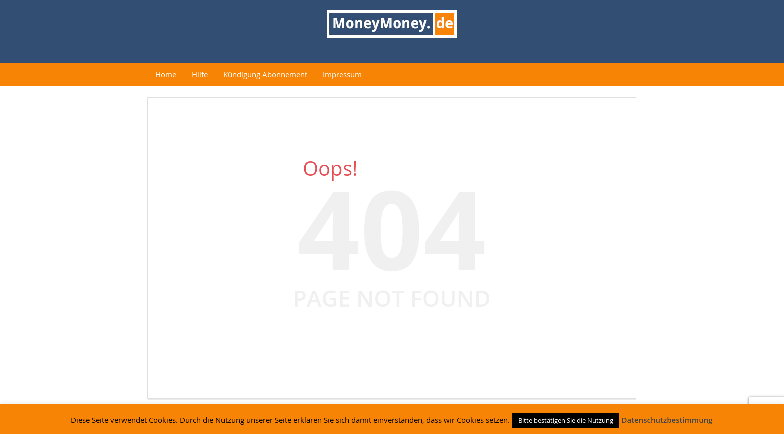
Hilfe (200, 74)
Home (166, 74)
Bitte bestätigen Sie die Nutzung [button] (566, 420)
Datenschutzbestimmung (667, 420)
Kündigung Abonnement (266, 74)
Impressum (342, 74)
